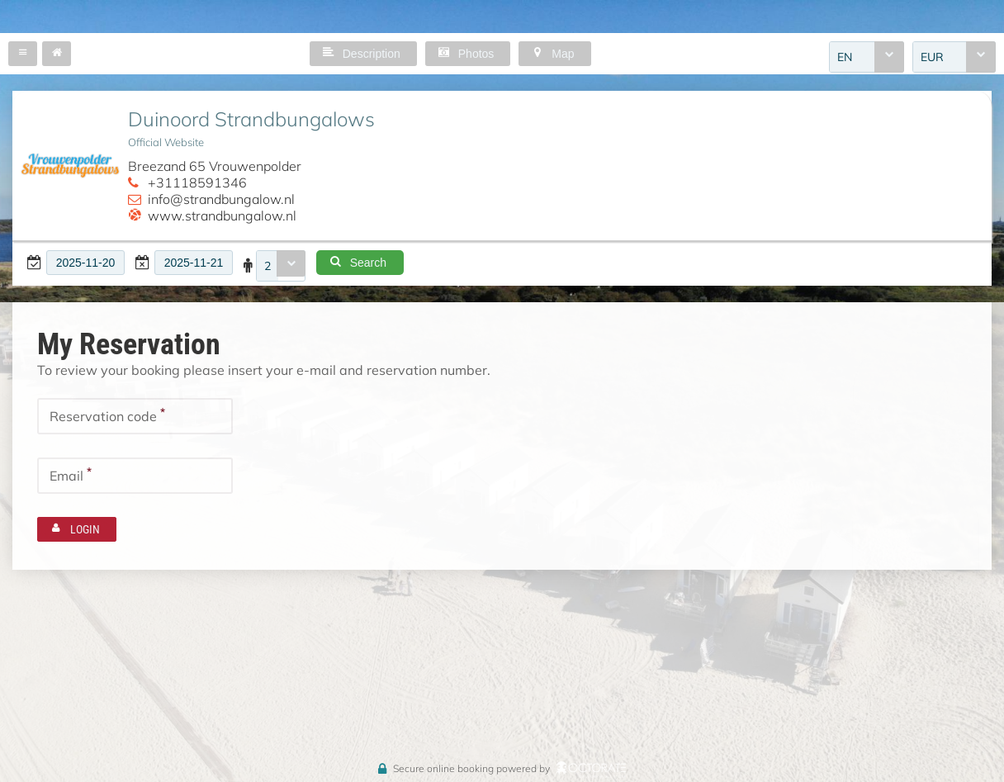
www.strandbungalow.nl (222, 215)
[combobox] (866, 57)
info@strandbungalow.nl (221, 199)
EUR (932, 57)
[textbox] (85, 262)
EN (844, 57)
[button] (22, 53)
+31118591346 (197, 182)
